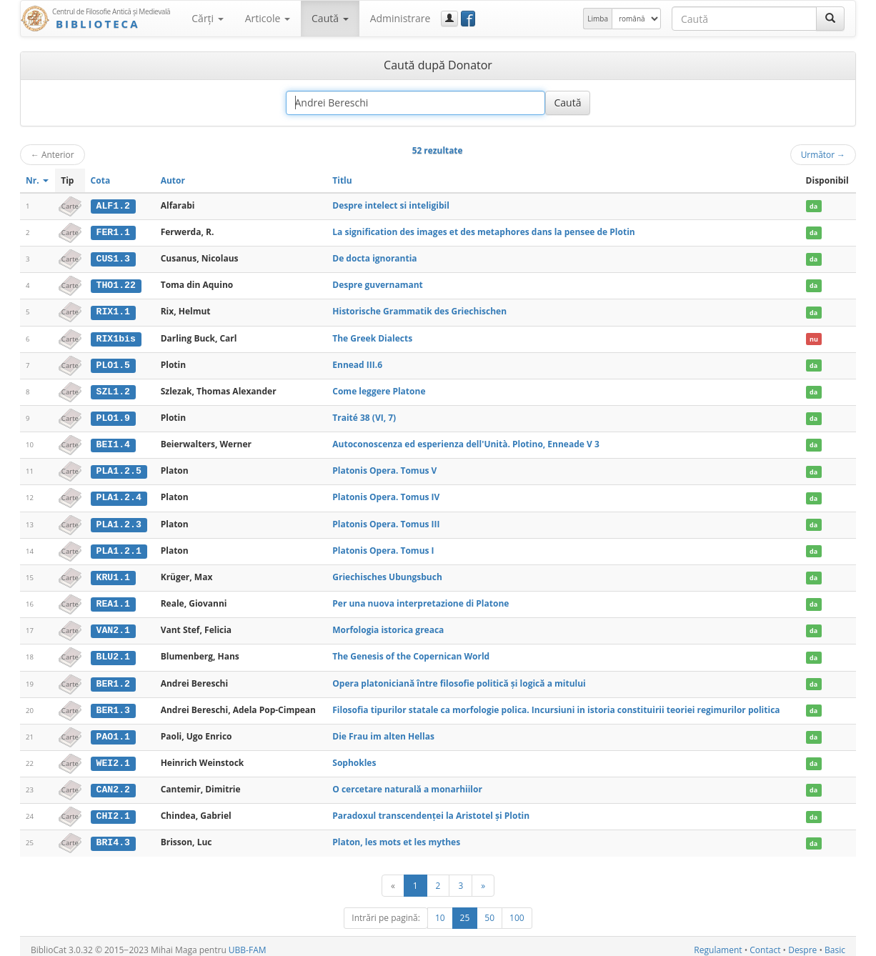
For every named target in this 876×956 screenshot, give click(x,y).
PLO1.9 (113, 415)
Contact (765, 943)
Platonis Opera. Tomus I (383, 547)
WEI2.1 (113, 757)
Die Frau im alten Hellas (383, 731)
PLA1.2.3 (118, 520)
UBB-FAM (248, 943)
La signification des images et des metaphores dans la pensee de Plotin (483, 232)
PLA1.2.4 (118, 494)
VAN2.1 (113, 625)
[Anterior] (393, 878)
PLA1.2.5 (118, 468)
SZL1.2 (113, 389)
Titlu (342, 180)
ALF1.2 (113, 205)
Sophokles (354, 757)
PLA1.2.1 (118, 547)
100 (516, 911)
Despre (802, 943)
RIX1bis (116, 337)
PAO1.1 (113, 731)
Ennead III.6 (357, 363)
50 (489, 911)
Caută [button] (330, 18)
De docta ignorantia (374, 258)
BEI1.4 (113, 442)
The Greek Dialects (372, 337)
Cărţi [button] (207, 18)
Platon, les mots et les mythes (396, 836)
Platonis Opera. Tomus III (385, 520)
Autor (173, 180)
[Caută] (830, 18)
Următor (823, 154)
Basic (835, 943)
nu (814, 337)
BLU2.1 (113, 652)
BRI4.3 (113, 836)
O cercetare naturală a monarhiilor (407, 783)
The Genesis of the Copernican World (410, 652)
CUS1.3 (113, 258)
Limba (597, 19)
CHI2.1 (113, 810)
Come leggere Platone (378, 389)
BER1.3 (113, 705)
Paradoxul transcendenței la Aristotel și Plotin (430, 810)
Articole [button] (267, 18)
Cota (101, 180)
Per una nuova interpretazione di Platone (420, 599)
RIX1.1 (113, 310)
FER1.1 (113, 232)
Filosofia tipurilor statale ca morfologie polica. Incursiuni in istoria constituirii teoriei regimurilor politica (556, 705)
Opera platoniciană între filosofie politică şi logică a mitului (458, 678)
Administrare (400, 18)
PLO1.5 (113, 363)
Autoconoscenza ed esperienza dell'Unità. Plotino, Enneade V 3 (465, 442)
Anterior (52, 154)
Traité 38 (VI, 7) (364, 415)
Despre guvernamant (377, 284)
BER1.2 (113, 678)
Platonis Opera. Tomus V (384, 468)
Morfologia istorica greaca (388, 625)
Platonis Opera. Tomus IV (385, 494)
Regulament (718, 943)
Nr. (37, 180)
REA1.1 (113, 599)
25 (465, 911)
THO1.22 (116, 284)
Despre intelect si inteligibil (390, 205)
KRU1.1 (113, 573)
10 (440, 911)
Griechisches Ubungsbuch (387, 573)
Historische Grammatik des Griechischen (419, 310)
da (813, 206)
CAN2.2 (113, 783)
